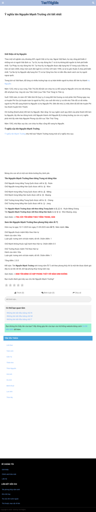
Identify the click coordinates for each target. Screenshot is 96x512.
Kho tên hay (6, 494)
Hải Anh (9, 374)
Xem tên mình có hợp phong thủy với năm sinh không (41, 274)
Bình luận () (48, 293)
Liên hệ (4, 479)
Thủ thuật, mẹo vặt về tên (11, 503)
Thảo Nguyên (11, 368)
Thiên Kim (10, 363)
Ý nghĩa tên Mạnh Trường (15, 134)
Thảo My (9, 397)
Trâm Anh (9, 351)
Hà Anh (9, 380)
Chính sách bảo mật (9, 474)
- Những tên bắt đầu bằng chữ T (19, 319)
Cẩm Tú (9, 357)
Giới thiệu (5, 470)
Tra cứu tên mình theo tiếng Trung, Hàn (35, 217)
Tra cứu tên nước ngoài (10, 499)
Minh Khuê (10, 386)
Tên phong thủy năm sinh (11, 489)
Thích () (19, 293)
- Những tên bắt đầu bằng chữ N (19, 313)
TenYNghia (49, 3)
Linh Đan (9, 345)
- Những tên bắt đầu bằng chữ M (19, 316)
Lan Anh (9, 391)
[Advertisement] (48, 34)
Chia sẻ (77, 293)
